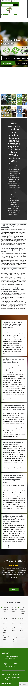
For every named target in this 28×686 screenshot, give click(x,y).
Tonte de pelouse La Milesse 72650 (14, 621)
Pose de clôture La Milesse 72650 (5, 621)
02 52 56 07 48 (5, 1)
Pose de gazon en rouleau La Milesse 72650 (22, 611)
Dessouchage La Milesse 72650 (6, 637)
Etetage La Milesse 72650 (14, 629)
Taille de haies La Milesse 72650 (22, 621)
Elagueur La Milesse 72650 (14, 609)
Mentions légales (22, 684)
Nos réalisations (8, 63)
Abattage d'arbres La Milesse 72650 (5, 630)
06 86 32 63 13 (15, 1)
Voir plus (14, 589)
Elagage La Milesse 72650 (22, 629)
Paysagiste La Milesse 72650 (5, 609)
